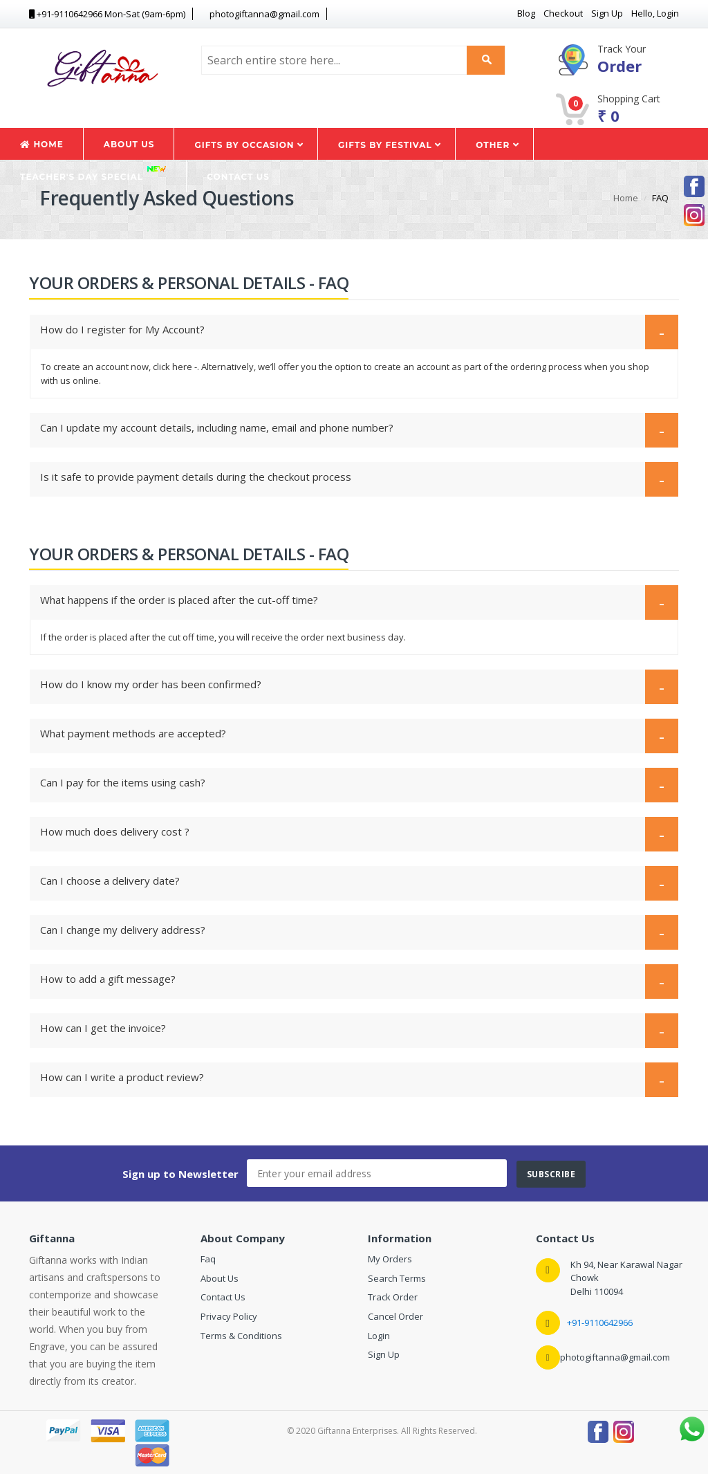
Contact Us (238, 177)
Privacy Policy (229, 1316)
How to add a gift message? (352, 980)
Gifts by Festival (389, 145)
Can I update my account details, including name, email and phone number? (352, 429)
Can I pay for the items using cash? (352, 784)
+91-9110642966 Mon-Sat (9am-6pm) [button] (107, 14)
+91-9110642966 (600, 1322)
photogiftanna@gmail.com (615, 1357)
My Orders (390, 1259)
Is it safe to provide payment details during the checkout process (352, 478)
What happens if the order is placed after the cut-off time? (352, 601)
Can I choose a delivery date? (352, 882)
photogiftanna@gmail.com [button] (258, 14)
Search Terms (397, 1278)
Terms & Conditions (241, 1335)
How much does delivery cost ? (352, 833)
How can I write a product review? (352, 1078)
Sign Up (384, 1354)
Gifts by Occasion (248, 145)
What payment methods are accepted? (352, 735)
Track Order (393, 1297)
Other (497, 145)
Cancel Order (395, 1316)
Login (379, 1335)
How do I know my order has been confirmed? (352, 685)
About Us (129, 144)
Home (42, 144)
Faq (208, 1259)
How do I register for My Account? (352, 331)
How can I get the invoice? (352, 1029)
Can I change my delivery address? (352, 931)
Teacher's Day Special (93, 173)
